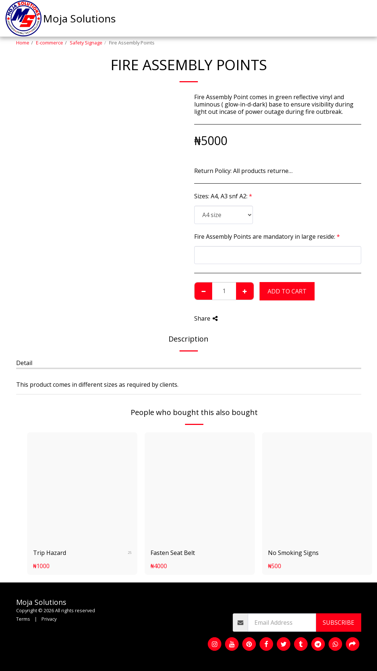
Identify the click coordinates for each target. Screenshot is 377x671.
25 (129, 552)
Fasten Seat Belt (173, 553)
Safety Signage (86, 42)
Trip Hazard (49, 553)
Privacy (49, 619)
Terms (23, 619)
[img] (82, 487)
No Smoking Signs (293, 553)
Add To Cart (287, 291)
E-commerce (49, 42)
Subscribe (338, 622)
